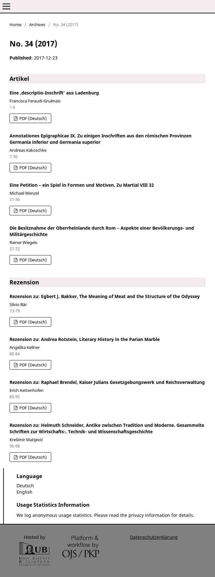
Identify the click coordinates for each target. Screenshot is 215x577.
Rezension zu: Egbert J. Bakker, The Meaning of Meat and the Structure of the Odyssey (105, 296)
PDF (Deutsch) (32, 118)
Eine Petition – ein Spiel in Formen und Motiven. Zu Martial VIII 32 (82, 185)
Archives (37, 24)
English (24, 492)
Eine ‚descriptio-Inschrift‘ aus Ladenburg (54, 93)
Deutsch (25, 486)
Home (15, 24)
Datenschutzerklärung (154, 537)
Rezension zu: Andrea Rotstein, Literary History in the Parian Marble (85, 339)
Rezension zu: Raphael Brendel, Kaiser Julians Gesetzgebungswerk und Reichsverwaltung (107, 382)
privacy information (149, 515)
